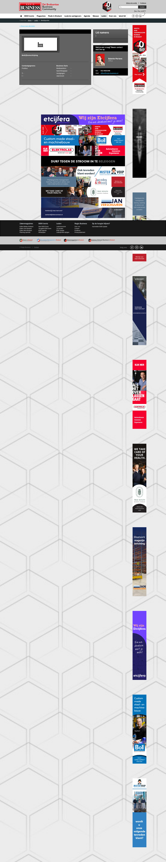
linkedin (141, 247)
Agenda (87, 16)
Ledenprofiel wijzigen (62, 232)
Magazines (41, 16)
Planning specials (25, 232)
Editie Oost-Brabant (26, 228)
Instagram (137, 247)
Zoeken (142, 7)
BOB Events (29, 16)
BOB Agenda (42, 230)
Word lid (122, 16)
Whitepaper (42, 232)
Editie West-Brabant (26, 230)
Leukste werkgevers (72, 16)
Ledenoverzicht (61, 226)
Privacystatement (80, 232)
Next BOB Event (44, 226)
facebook (132, 247)
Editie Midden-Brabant (26, 226)
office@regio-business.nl (109, 73)
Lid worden (59, 228)
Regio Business (39, 7)
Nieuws (96, 16)
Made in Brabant (55, 16)
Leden (103, 16)
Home (21, 16)
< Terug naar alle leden (27, 26)
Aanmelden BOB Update (99, 226)
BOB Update (60, 230)
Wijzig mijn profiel (131, 3)
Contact (77, 228)
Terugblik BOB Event (45, 228)
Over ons (112, 16)
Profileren (143, 3)
